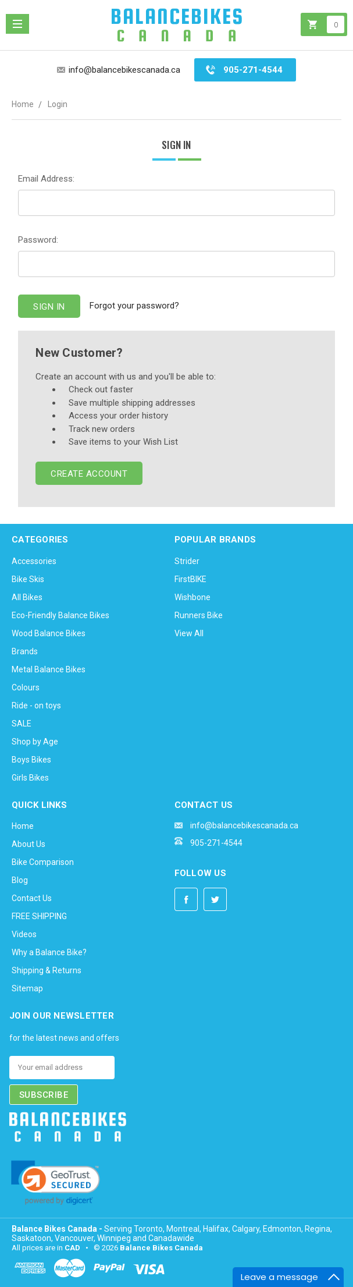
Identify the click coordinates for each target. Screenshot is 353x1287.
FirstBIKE (190, 579)
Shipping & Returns (46, 970)
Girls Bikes (30, 777)
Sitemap (27, 988)
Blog (20, 880)
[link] (55, 1183)
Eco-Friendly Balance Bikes (60, 615)
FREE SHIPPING (39, 916)
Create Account (89, 474)
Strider (186, 561)
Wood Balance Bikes (48, 633)
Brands (25, 651)
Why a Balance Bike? (49, 952)
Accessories (34, 561)
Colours (26, 687)
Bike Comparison (43, 862)
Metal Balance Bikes (48, 669)
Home (23, 104)
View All (189, 633)
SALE (21, 723)
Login (57, 104)
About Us (28, 844)
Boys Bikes (31, 759)
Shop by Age (35, 741)
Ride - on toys (36, 705)
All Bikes (27, 597)
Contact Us (32, 898)
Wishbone (192, 597)
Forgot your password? (134, 305)
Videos (24, 934)
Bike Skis (28, 579)
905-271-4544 (253, 70)
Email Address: (46, 178)
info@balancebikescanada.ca (124, 70)
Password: (38, 240)
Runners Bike (198, 615)
